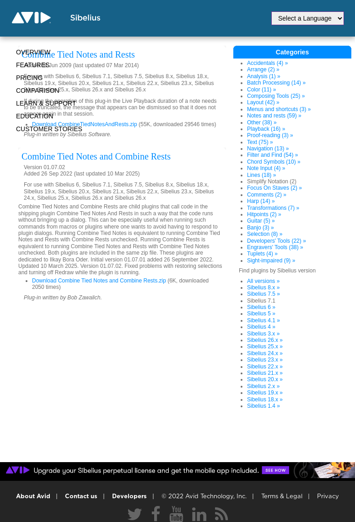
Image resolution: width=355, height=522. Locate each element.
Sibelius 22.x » (265, 366)
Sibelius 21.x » (265, 373)
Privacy (328, 497)
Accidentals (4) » (267, 63)
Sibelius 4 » (261, 327)
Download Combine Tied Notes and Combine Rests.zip (99, 280)
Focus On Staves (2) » (274, 188)
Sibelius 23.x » (265, 360)
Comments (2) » (266, 195)
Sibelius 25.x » (265, 346)
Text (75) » (260, 142)
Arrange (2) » (263, 69)
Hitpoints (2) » (264, 214)
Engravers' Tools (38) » (275, 247)
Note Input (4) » (266, 168)
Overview (33, 52)
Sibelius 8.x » (263, 287)
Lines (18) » (261, 175)
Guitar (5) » (261, 221)
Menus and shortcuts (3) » (279, 109)
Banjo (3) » (260, 227)
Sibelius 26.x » (265, 340)
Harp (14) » (261, 201)
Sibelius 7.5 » (263, 294)
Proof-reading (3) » (270, 135)
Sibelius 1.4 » (263, 406)
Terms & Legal (281, 497)
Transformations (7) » (273, 208)
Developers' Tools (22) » (276, 241)
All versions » (263, 281)
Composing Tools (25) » (276, 96)
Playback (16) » (266, 129)
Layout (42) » (263, 102)
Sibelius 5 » (261, 313)
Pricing (29, 77)
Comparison (37, 90)
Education (34, 116)
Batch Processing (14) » (276, 83)
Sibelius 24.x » (265, 353)
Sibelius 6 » (261, 307)
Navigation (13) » (268, 148)
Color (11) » (261, 89)
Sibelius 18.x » (265, 399)
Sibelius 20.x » (265, 379)
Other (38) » (262, 122)
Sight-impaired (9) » (271, 260)
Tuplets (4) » (262, 253)
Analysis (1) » (263, 76)
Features (33, 65)
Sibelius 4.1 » (263, 320)
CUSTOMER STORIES (49, 129)
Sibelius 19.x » (265, 392)
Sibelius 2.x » (263, 386)
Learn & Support (46, 103)
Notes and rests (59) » (274, 115)
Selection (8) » (264, 234)
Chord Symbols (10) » (274, 162)
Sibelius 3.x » (263, 333)
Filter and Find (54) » (272, 155)
